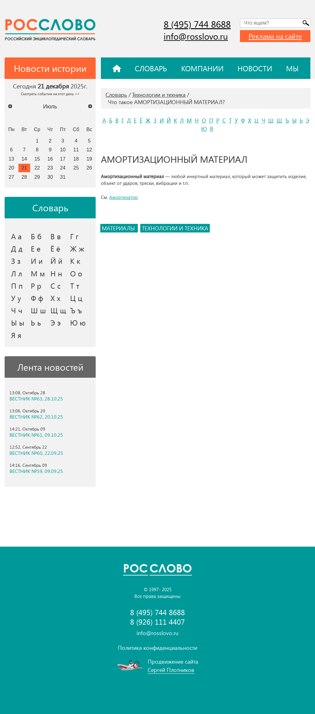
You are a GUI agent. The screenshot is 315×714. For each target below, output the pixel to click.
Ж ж (77, 248)
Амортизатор (123, 197)
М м (38, 273)
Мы (292, 68)
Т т (74, 286)
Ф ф (37, 298)
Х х (55, 298)
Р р (36, 286)
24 (63, 167)
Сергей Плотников (171, 669)
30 (50, 177)
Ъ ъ (76, 310)
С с (55, 286)
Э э (55, 322)
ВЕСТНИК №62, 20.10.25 (36, 417)
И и (37, 261)
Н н (56, 273)
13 (11, 159)
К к (75, 261)
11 (76, 149)
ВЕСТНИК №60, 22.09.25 (36, 453)
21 (24, 167)
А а (16, 236)
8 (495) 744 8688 (197, 24)
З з (16, 261)
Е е (36, 248)
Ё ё (55, 248)
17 (63, 159)
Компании (202, 68)
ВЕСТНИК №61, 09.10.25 (36, 435)
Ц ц (76, 298)
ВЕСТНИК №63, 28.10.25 (36, 399)
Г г (74, 236)
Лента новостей (50, 367)
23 (50, 167)
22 (37, 167)
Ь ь (36, 322)
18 (76, 159)
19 (89, 159)
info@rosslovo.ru (196, 36)
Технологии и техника (158, 94)
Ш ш (38, 310)
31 (63, 177)
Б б (36, 236)
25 (76, 167)
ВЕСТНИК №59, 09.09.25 (36, 471)
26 (89, 167)
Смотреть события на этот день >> (50, 93)
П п (17, 286)
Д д (16, 248)
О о (76, 273)
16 (50, 159)
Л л (16, 273)
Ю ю (78, 322)
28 (24, 177)
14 (24, 159)
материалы (119, 228)
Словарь (151, 68)
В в (55, 236)
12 (89, 149)
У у (16, 298)
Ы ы (17, 322)
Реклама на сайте (275, 36)
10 (63, 149)
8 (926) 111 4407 (157, 621)
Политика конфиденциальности (157, 647)
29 (37, 177)
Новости (254, 68)
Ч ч (16, 310)
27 (11, 177)
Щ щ (58, 310)
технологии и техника (175, 228)
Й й (56, 261)
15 (37, 159)
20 (11, 167)
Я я (16, 335)
